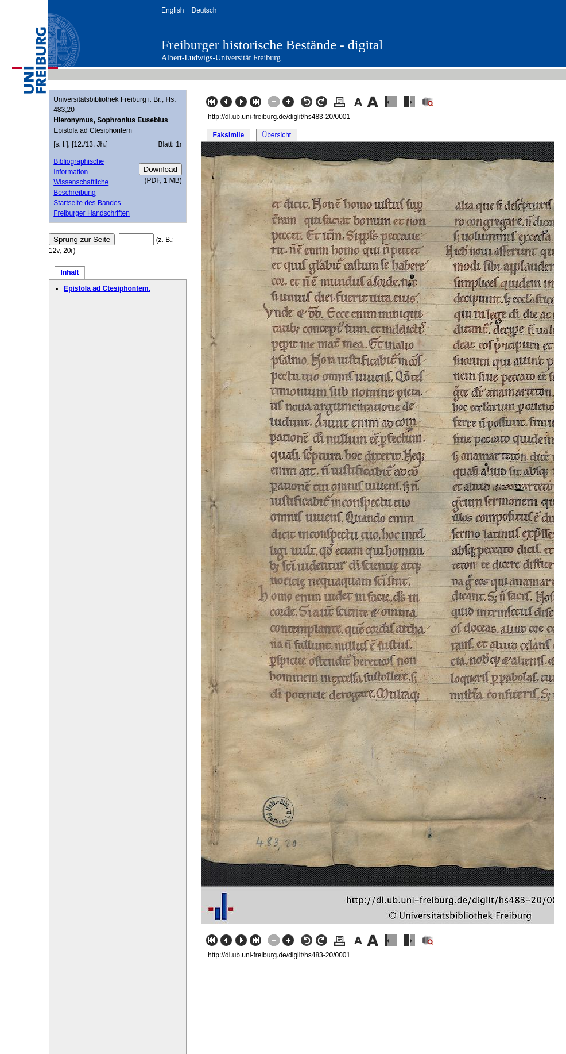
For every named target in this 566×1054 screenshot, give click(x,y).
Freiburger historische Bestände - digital (272, 44)
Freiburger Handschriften (91, 213)
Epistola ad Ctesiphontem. (107, 288)
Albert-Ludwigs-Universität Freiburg (221, 57)
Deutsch (203, 10)
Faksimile (229, 135)
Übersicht (276, 135)
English (172, 10)
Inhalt (70, 272)
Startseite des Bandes (87, 203)
